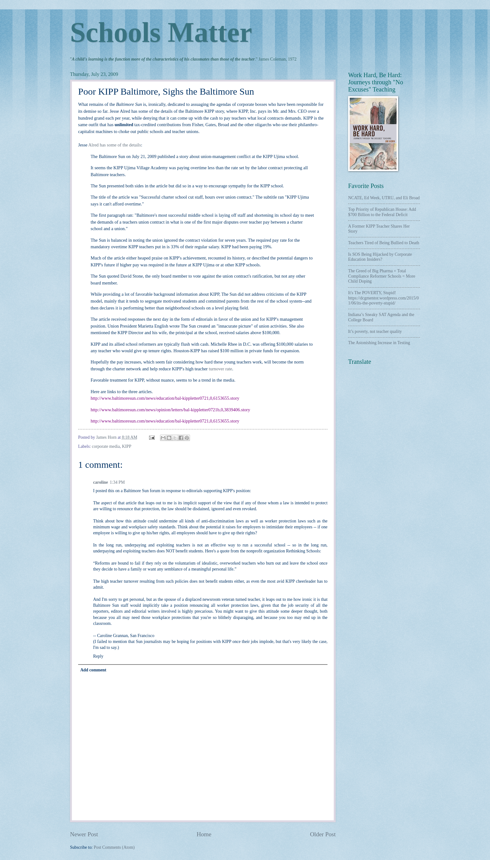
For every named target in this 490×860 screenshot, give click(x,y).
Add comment (93, 670)
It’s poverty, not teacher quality (375, 331)
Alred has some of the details (114, 144)
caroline (100, 482)
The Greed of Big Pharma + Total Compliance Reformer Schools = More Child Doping (381, 276)
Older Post (323, 834)
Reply (98, 656)
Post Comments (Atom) (114, 847)
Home (204, 834)
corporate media (106, 446)
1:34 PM (117, 482)
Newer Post (84, 834)
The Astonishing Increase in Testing (379, 342)
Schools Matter (161, 32)
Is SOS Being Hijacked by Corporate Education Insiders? (380, 257)
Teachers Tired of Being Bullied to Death (383, 242)
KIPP (126, 446)
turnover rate (220, 368)
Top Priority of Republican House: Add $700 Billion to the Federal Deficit (382, 212)
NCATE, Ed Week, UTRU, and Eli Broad (384, 197)
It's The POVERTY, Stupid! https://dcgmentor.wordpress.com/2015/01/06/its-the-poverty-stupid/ (383, 297)
